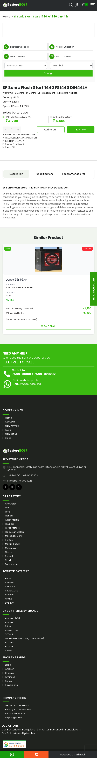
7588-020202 (45, 374)
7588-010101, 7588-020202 (22, 475)
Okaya (8, 598)
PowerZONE (11, 590)
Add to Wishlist (60, 56)
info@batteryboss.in (19, 480)
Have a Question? (93, 289)
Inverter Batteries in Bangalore (58, 729)
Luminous (10, 586)
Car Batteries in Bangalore (18, 729)
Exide (8, 578)
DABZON (9, 602)
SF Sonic (9, 594)
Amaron (9, 582)
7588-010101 (21, 374)
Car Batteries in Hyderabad (19, 733)
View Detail (48, 326)
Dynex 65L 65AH (16, 280)
